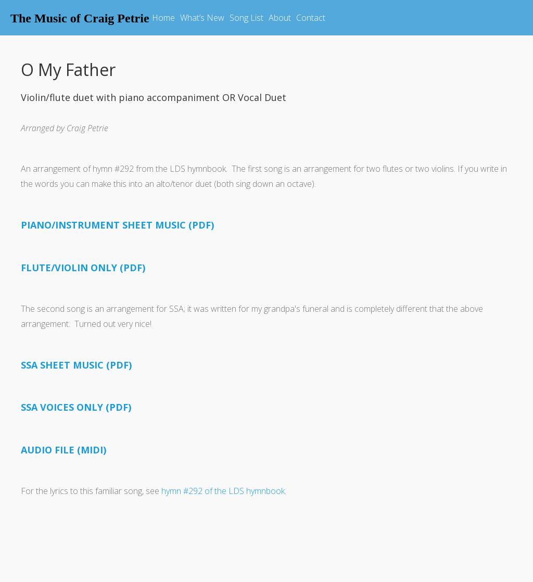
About (280, 17)
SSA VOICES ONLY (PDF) (76, 407)
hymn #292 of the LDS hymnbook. (223, 491)
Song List (246, 17)
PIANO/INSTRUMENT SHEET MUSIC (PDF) (117, 225)
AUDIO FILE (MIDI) (63, 450)
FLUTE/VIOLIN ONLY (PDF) (83, 267)
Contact (310, 17)
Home (163, 17)
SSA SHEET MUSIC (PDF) (76, 365)
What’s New (202, 17)
